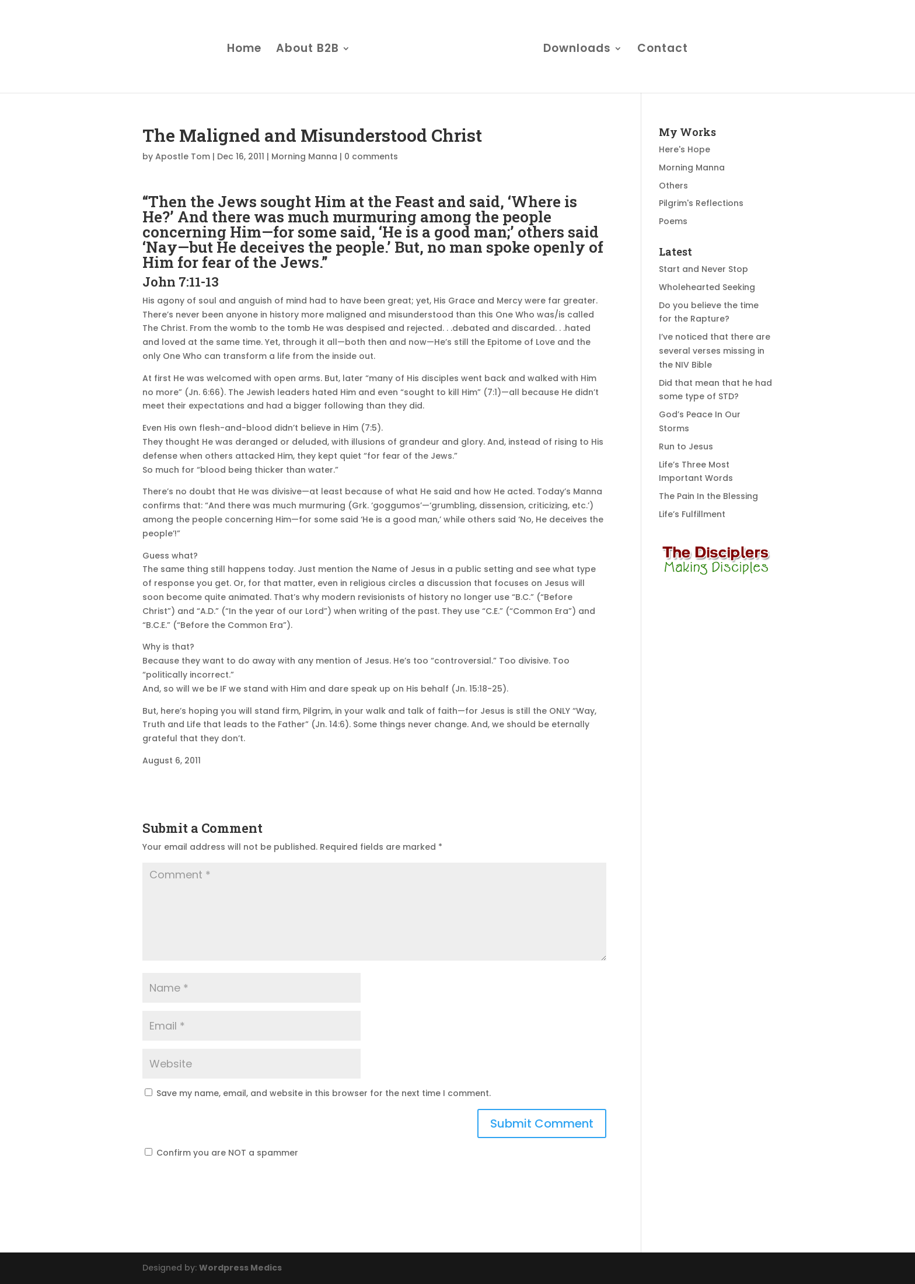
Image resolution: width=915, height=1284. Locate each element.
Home (244, 50)
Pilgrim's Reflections (701, 203)
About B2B (307, 50)
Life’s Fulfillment (692, 514)
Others (673, 185)
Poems (673, 221)
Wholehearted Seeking (707, 287)
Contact (662, 50)
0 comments (371, 156)
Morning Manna (304, 156)
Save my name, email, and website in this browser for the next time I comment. (323, 1093)
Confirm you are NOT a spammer (221, 1153)
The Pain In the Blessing (708, 496)
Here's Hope (684, 149)
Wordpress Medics (240, 1267)
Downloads (577, 50)
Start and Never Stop (703, 269)
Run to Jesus (686, 446)
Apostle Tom (182, 156)
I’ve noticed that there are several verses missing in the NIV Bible (714, 351)
